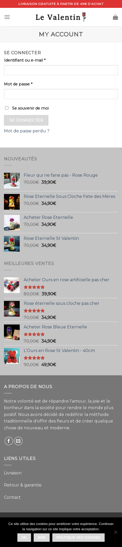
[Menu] (7, 16)
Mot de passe (18, 84)
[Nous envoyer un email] (18, 441)
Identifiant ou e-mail (24, 60)
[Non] (115, 533)
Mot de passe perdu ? (26, 130)
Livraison (13, 472)
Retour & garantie (23, 485)
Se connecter (26, 120)
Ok (24, 537)
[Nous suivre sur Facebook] (8, 441)
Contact (12, 497)
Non (41, 537)
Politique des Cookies (78, 537)
